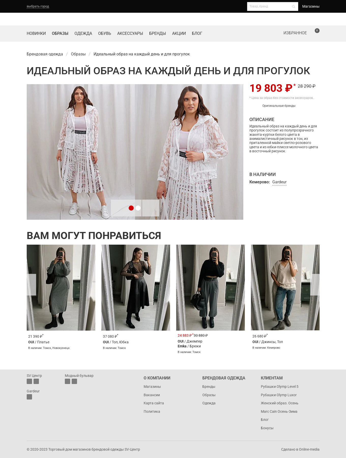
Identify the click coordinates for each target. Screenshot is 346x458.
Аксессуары (130, 33)
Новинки (36, 33)
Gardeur (279, 182)
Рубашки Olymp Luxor (279, 395)
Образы (60, 33)
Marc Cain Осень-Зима (279, 411)
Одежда (83, 33)
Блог (197, 33)
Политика (152, 411)
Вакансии (152, 395)
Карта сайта (154, 403)
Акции (179, 33)
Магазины (311, 6)
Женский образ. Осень (279, 403)
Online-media (309, 449)
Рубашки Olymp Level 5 (279, 387)
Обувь (104, 33)
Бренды (157, 33)
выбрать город (38, 6)
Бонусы (267, 428)
